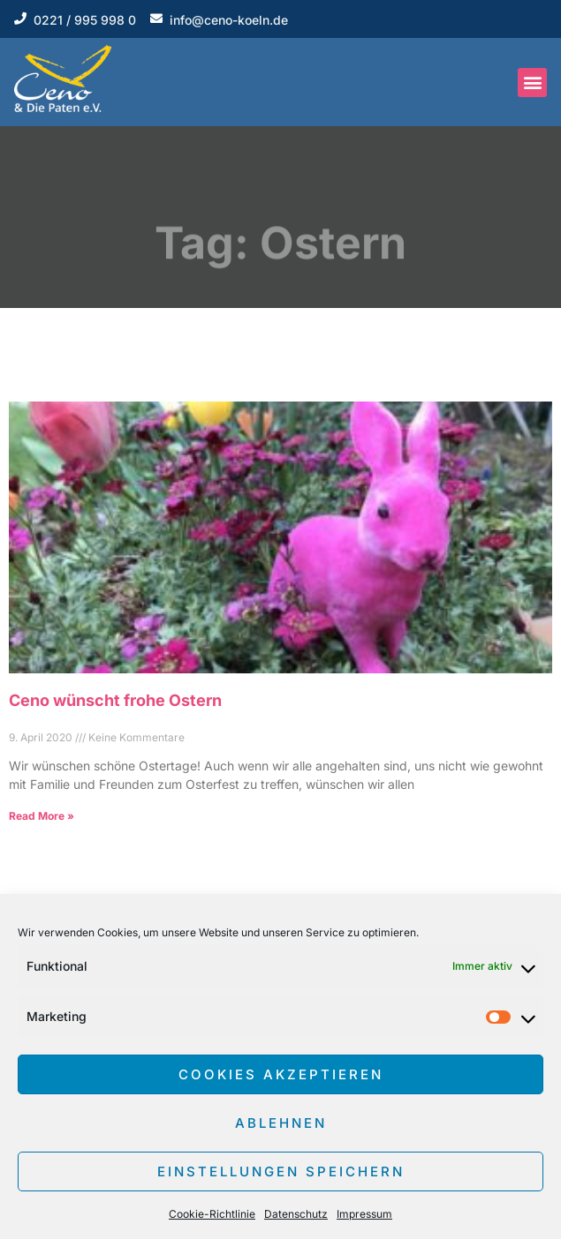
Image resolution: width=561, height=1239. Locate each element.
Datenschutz (296, 1213)
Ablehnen (281, 1123)
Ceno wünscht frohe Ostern (115, 700)
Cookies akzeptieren (280, 1074)
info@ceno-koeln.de (229, 19)
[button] (532, 82)
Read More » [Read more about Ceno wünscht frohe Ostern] (41, 815)
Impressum (364, 1213)
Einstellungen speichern (281, 1171)
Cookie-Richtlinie (212, 1213)
